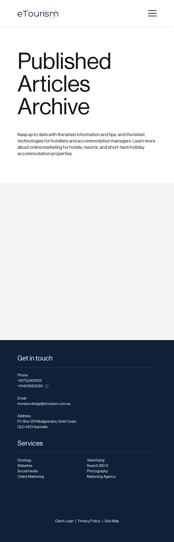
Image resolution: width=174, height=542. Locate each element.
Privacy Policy (88, 521)
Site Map (112, 521)
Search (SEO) (97, 466)
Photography (97, 471)
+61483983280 (33, 386)
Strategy (24, 460)
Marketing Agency (101, 476)
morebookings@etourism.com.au (43, 404)
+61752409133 (29, 381)
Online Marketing (30, 476)
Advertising (95, 460)
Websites (24, 466)
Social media (27, 471)
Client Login (64, 521)
